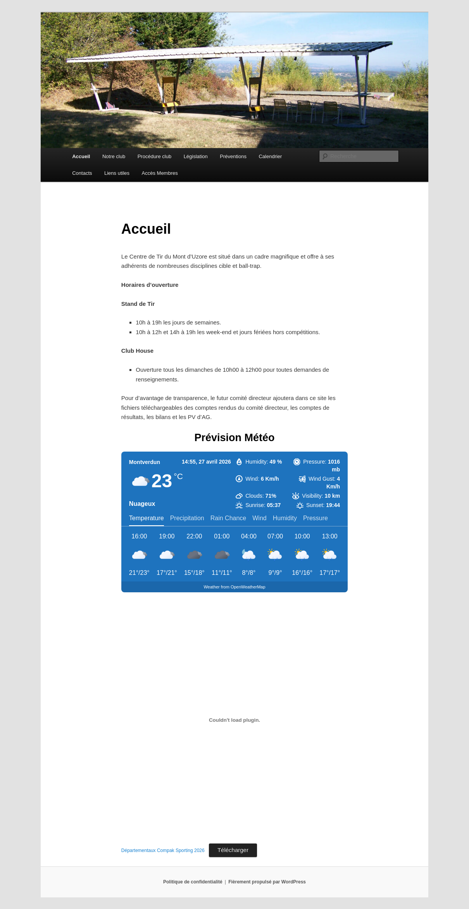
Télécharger (232, 850)
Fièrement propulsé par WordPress (267, 882)
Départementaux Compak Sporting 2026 (163, 850)
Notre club (113, 156)
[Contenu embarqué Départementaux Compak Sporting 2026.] (234, 720)
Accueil (81, 156)
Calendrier (270, 156)
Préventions (233, 156)
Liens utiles (116, 173)
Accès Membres (160, 173)
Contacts (82, 173)
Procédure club (154, 156)
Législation (196, 156)
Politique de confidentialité (192, 882)
